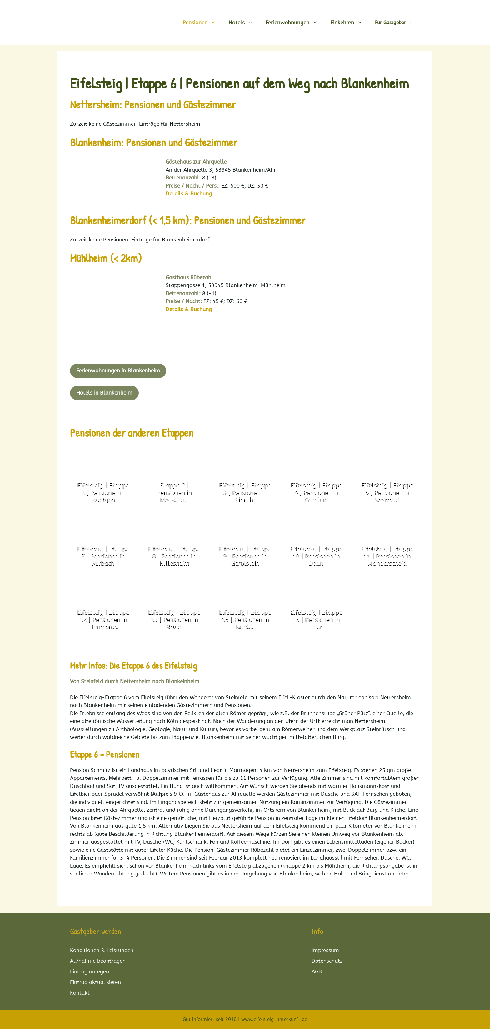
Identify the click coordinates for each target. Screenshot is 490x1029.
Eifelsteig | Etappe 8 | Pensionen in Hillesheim (174, 556)
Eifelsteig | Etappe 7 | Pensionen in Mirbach (103, 556)
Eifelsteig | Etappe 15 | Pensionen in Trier (316, 620)
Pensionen (202, 22)
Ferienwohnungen (295, 22)
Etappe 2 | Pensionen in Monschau (174, 492)
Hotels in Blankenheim (104, 393)
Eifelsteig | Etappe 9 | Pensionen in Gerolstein (245, 556)
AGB (317, 971)
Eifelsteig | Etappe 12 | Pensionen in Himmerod (103, 620)
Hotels (243, 22)
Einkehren (349, 22)
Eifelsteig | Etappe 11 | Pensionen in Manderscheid (387, 556)
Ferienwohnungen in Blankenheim (118, 370)
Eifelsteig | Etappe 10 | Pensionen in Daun (316, 556)
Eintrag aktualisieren (95, 982)
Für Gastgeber (397, 22)
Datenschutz (327, 961)
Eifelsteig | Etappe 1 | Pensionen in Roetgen (103, 492)
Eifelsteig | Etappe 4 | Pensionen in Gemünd (316, 492)
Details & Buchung (189, 193)
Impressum (325, 950)
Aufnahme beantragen (98, 961)
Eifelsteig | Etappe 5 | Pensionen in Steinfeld (387, 492)
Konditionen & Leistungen (101, 950)
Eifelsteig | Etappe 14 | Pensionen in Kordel (245, 620)
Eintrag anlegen (89, 971)
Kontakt (80, 993)
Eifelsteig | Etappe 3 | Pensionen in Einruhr (245, 492)
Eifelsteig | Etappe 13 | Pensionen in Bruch (174, 620)
